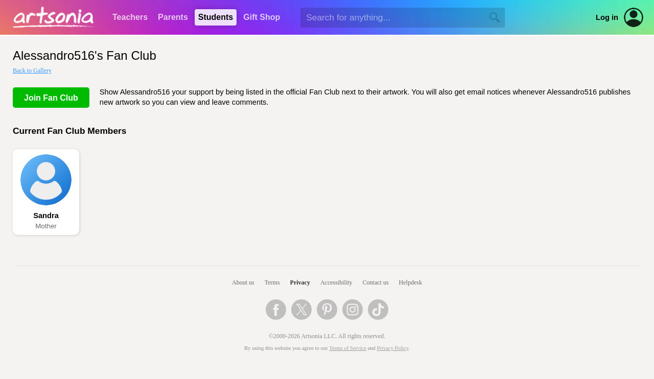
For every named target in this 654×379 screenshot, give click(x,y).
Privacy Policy (393, 348)
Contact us (376, 282)
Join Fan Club (51, 97)
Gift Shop (261, 17)
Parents (173, 17)
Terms (272, 282)
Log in (607, 17)
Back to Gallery (32, 70)
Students (215, 17)
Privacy (300, 282)
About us (243, 282)
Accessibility (336, 282)
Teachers (130, 17)
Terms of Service (347, 348)
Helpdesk (410, 282)
